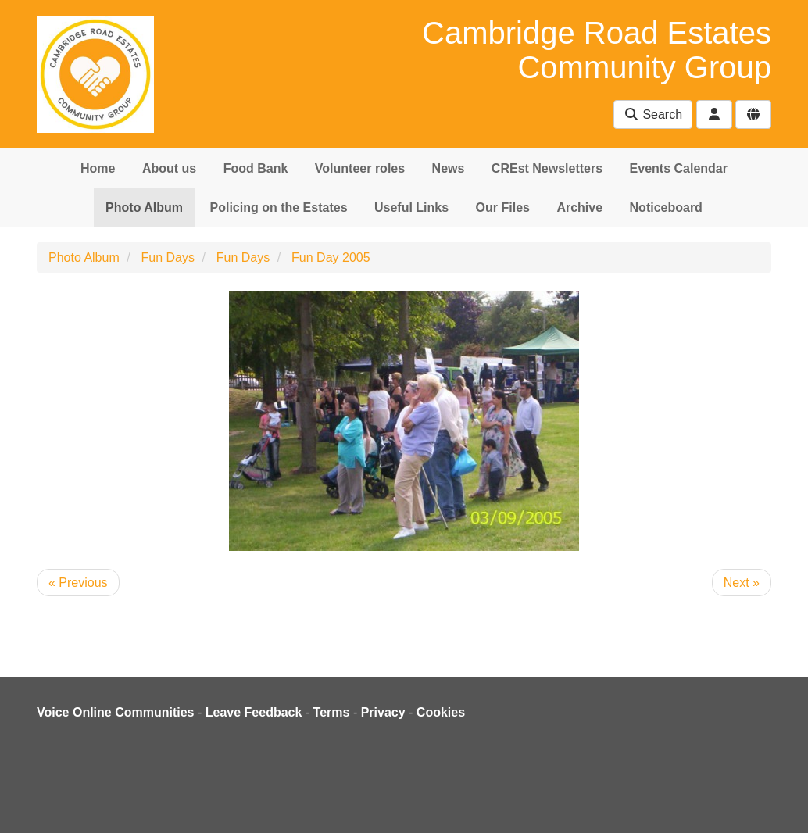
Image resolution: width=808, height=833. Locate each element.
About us (169, 168)
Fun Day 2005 (330, 257)
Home (97, 168)
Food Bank (255, 168)
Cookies (441, 712)
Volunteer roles (360, 168)
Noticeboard (666, 207)
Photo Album (144, 207)
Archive (579, 207)
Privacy (383, 712)
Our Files (503, 207)
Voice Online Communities (116, 712)
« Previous (78, 582)
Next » (742, 582)
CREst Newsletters (547, 168)
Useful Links (411, 207)
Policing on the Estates (279, 207)
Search (653, 114)
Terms (331, 712)
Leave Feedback (254, 712)
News (448, 168)
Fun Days (168, 257)
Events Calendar (679, 168)
